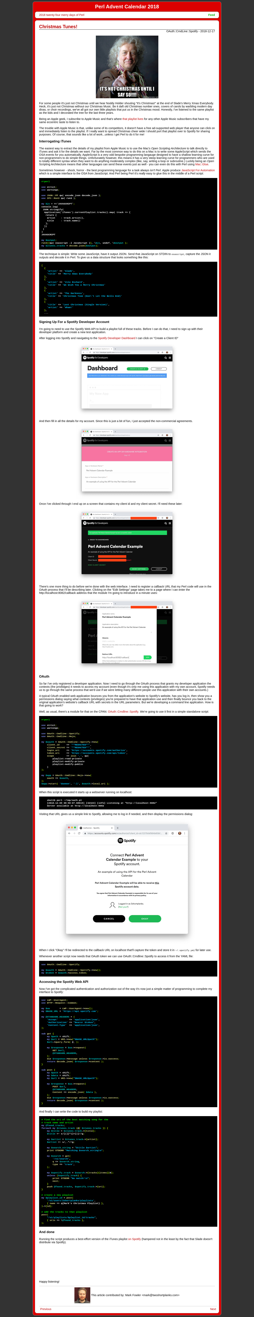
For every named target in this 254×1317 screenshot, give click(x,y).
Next (213, 1308)
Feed (211, 15)
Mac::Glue (201, 164)
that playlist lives (132, 119)
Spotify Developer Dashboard (117, 337)
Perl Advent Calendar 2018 (127, 6)
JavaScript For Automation (198, 170)
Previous (45, 1308)
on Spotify (134, 1238)
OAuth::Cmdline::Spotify (123, 711)
